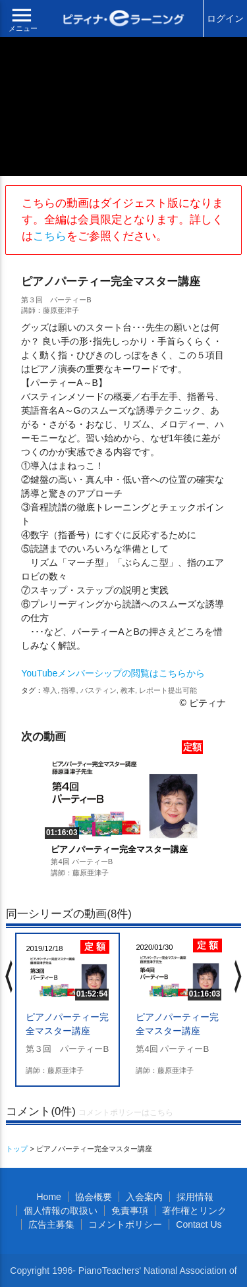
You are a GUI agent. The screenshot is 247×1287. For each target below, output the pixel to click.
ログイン (225, 18)
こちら (50, 236)
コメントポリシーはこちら (125, 1112)
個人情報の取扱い (60, 1210)
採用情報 (195, 1196)
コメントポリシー (125, 1224)
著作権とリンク (194, 1210)
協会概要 (93, 1196)
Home (48, 1196)
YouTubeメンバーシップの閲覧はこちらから (113, 673)
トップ (17, 1149)
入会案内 (144, 1196)
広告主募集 (51, 1224)
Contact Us (198, 1224)
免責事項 (129, 1210)
